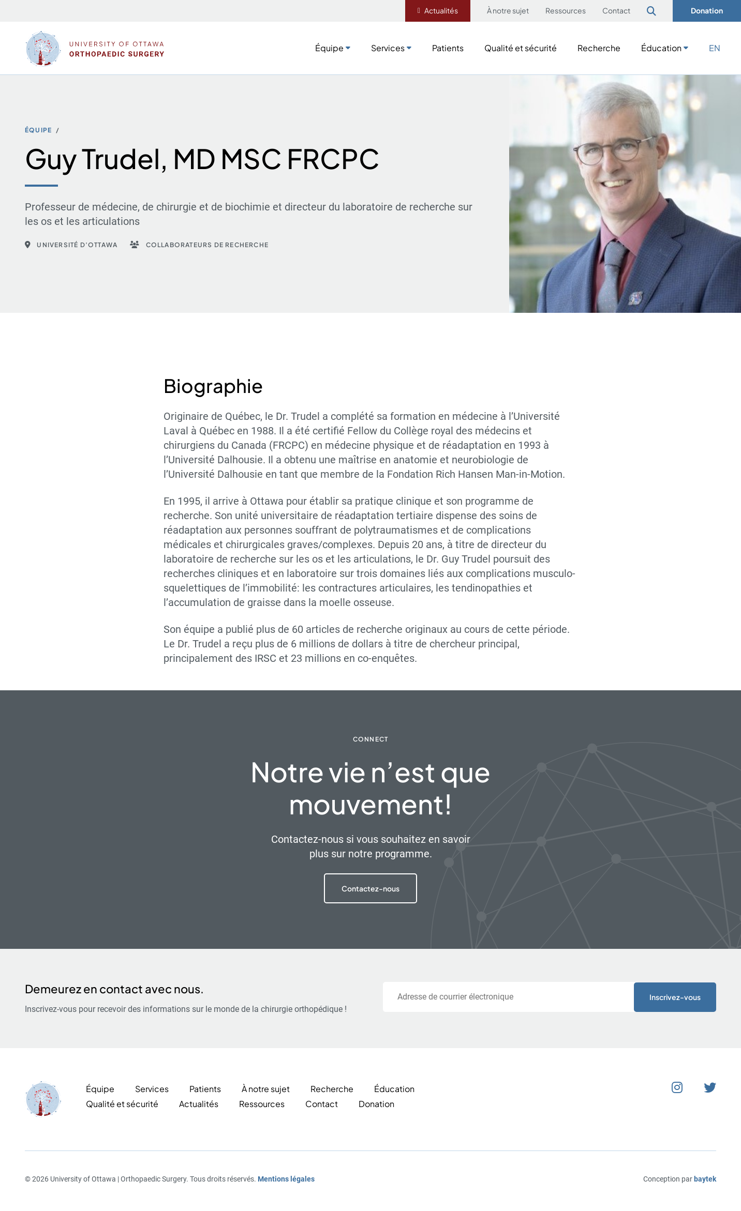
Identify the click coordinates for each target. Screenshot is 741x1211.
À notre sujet (508, 10)
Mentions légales (286, 1179)
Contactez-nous (370, 888)
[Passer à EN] (714, 47)
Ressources (565, 10)
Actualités (441, 10)
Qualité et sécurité (520, 47)
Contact (616, 10)
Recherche (598, 47)
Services (388, 47)
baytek (705, 1179)
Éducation (661, 47)
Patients (448, 47)
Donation (707, 10)
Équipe (329, 47)
